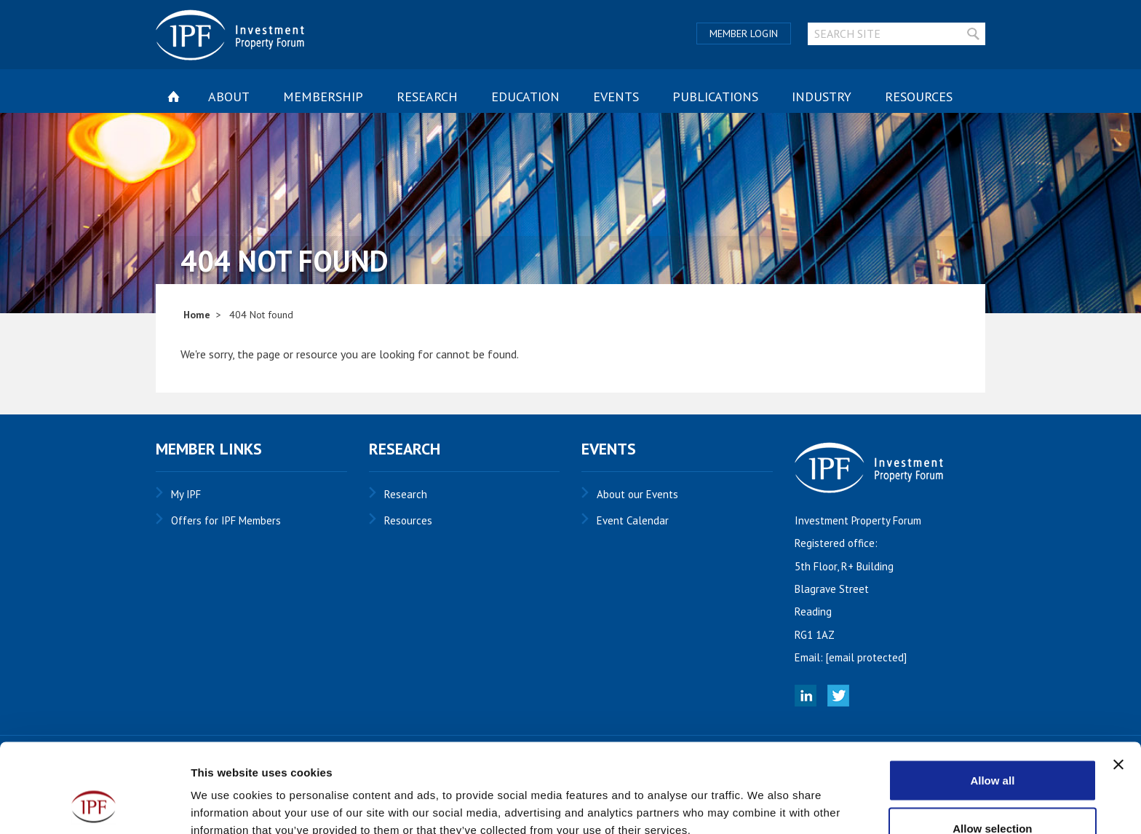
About (229, 96)
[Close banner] (1118, 684)
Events (616, 96)
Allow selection (992, 747)
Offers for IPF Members (226, 520)
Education (525, 96)
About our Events (637, 494)
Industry (821, 96)
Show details (764, 796)
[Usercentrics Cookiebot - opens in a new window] (94, 806)
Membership (323, 96)
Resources (919, 96)
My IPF (186, 494)
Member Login (743, 33)
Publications (715, 96)
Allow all (992, 699)
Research (427, 96)
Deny (992, 795)
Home (196, 314)
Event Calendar (633, 520)
